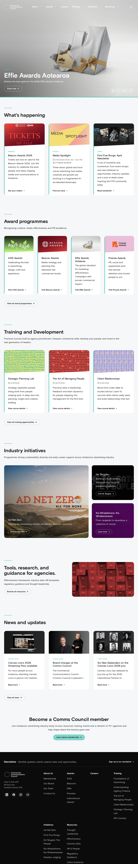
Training (76, 6)
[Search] (131, 7)
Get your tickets (16, 191)
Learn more (104, 532)
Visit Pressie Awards (118, 290)
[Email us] (28, 794)
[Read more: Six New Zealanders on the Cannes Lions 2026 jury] (103, 685)
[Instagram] (21, 794)
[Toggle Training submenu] (82, 7)
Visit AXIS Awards (17, 290)
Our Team (48, 788)
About (35, 6)
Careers (64, 6)
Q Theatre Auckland (63, 163)
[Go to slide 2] (124, 91)
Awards (49, 6)
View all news (14, 698)
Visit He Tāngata (106, 494)
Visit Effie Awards (84, 290)
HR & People (73, 848)
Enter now (13, 89)
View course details (18, 409)
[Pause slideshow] (113, 91)
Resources (110, 6)
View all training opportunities (22, 422)
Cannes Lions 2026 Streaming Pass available (22, 664)
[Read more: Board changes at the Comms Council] (59, 685)
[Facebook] (14, 794)
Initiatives (92, 6)
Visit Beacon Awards (52, 290)
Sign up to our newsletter (121, 762)
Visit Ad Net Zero (18, 532)
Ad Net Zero (50, 830)
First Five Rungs (52, 835)
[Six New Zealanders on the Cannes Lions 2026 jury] (113, 642)
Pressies (71, 793)
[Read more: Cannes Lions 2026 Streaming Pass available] (14, 685)
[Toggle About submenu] (40, 7)
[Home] (13, 7)
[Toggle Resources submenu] (117, 7)
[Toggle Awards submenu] (55, 7)
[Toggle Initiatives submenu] (99, 7)
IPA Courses (120, 818)
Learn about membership (69, 737)
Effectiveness (74, 838)
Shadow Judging (52, 857)
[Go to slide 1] (122, 90)
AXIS (69, 778)
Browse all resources (17, 592)
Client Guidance (75, 862)
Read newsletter (105, 191)
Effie (69, 788)
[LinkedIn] (7, 794)
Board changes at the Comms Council (65, 664)
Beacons (71, 783)
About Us (48, 773)
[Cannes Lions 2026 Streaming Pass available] (24, 642)
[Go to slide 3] (126, 90)
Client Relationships (124, 804)
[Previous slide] (118, 91)
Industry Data (74, 843)
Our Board (49, 783)
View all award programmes (21, 303)
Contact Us (49, 793)
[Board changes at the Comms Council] (69, 642)
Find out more (60, 191)
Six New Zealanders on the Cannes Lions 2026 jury (112, 664)
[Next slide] (131, 91)
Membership (50, 778)
